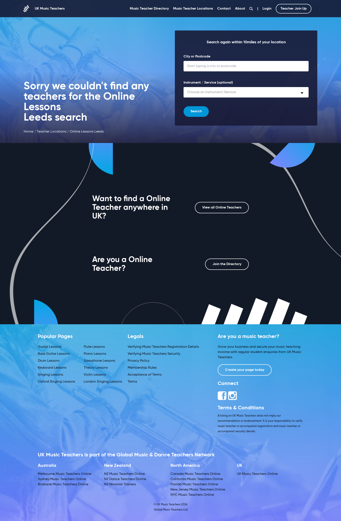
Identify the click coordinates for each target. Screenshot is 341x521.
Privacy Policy (138, 361)
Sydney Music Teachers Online (62, 479)
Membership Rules (142, 368)
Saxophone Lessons (99, 361)
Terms (132, 381)
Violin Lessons (95, 374)
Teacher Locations (51, 131)
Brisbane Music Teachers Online (63, 484)
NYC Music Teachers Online (192, 495)
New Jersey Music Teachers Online (197, 489)
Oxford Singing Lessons (56, 381)
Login (266, 8)
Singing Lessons (50, 374)
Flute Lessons (94, 347)
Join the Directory (226, 264)
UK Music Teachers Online (257, 474)
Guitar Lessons (49, 347)
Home (28, 131)
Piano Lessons (95, 354)
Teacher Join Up (294, 8)
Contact (224, 8)
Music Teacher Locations (193, 8)
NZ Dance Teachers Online (125, 479)
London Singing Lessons (103, 381)
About (240, 8)
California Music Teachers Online (196, 479)
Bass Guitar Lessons (54, 354)
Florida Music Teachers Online (194, 484)
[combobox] (246, 92)
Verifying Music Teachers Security (154, 354)
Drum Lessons (49, 361)
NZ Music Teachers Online (124, 474)
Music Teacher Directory (149, 8)
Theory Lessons (96, 368)
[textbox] (246, 92)
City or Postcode (197, 56)
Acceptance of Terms (145, 374)
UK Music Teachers (44, 8)
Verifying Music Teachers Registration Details (163, 347)
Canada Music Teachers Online (195, 474)
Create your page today (244, 370)
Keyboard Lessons (52, 368)
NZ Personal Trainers (120, 484)
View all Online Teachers (221, 207)
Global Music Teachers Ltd (170, 509)
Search (196, 111)
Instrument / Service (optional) (208, 82)
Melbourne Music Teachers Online (64, 474)
